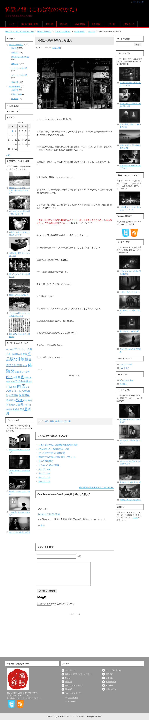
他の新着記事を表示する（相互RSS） (96, 487)
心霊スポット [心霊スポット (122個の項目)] (13, 391)
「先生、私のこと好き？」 (130, 292)
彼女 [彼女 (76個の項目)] (27, 387)
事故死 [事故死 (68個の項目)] (24, 366)
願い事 (67, 421)
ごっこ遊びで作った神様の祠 (52, 453)
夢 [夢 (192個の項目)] (22, 377)
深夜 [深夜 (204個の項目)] (19, 400)
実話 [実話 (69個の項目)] (30, 381)
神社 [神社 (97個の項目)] (8, 405)
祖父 (47, 421)
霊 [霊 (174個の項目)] (25, 409)
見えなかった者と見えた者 (130, 482)
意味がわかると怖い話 (20, 57)
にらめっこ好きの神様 (49, 465)
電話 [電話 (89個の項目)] (22, 409)
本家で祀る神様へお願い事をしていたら (57, 457)
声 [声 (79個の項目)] (14, 377)
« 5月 (8, 155)
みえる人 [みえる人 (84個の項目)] (10, 349)
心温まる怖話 (79, 24)
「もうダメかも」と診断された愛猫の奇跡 (58, 445)
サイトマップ (138, 2)
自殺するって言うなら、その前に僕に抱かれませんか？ (19, 190)
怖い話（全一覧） (16, 45)
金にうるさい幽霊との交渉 (19, 532)
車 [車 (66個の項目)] (7, 409)
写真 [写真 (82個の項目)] (17, 372)
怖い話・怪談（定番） (30, 24)
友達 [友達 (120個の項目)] (27, 371)
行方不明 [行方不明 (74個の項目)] (27, 405)
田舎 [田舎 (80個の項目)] (25, 401)
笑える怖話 (96, 24)
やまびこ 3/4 (44, 473)
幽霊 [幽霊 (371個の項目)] (21, 386)
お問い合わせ (129, 24)
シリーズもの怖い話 (19, 75)
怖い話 (14, 48)
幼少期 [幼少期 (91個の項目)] (13, 387)
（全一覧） (112, 24)
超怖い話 (49, 24)
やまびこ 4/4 (44, 469)
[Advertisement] (74, 396)
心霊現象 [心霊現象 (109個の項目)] (13, 395)
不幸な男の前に (46, 461)
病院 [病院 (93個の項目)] (30, 400)
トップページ (70, 670)
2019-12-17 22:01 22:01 (49, 514)
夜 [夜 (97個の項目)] (19, 377)
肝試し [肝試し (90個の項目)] (14, 405)
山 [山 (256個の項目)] (8, 386)
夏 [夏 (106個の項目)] (16, 377)
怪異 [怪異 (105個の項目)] (8, 400)
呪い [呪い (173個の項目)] (9, 377)
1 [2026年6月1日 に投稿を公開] (12, 131)
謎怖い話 (63, 24)
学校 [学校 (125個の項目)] (25, 381)
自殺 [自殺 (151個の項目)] (20, 404)
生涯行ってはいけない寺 (18, 295)
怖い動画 (14, 99)
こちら (135, 518)
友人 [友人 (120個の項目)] (21, 371)
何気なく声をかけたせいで (130, 500)
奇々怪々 (123, 384)
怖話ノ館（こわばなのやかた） (42, 9)
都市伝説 (14, 82)
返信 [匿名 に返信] (43, 525)
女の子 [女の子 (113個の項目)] (13, 381)
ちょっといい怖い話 (19, 68)
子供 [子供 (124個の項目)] (20, 381)
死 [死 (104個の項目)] (12, 400)
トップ (11, 24)
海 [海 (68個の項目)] (15, 400)
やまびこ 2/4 (44, 477)
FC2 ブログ (124, 368)
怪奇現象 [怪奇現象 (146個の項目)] (24, 395)
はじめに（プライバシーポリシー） (79, 674)
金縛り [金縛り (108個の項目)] (15, 409)
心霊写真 (14, 90)
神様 (52, 421)
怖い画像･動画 (15, 86)
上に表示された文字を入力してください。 (56, 604)
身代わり (59, 421)
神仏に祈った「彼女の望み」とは (54, 449)
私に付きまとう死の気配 (129, 331)
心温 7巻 (56, 48)
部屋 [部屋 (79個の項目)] (10, 409)
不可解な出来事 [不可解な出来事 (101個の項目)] (19, 354)
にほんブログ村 (126, 364)
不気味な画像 (16, 94)
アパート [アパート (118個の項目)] (19, 349)
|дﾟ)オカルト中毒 (126, 380)
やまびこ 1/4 (44, 481)
